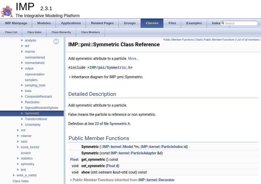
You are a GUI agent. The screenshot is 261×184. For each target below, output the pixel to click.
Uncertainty (33, 124)
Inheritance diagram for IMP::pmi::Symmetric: (105, 77)
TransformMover (36, 119)
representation (35, 74)
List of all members (248, 39)
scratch (26, 153)
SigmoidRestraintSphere (41, 108)
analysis (30, 40)
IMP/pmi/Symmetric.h (110, 67)
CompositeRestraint (38, 96)
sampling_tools (35, 85)
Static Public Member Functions (215, 39)
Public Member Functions (178, 39)
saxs (24, 141)
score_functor (30, 147)
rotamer (26, 136)
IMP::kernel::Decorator (156, 180)
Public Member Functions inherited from (122, 180)
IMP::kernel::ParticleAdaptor (133, 153)
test (23, 169)
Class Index (21, 181)
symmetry (27, 164)
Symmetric (32, 113)
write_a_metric (27, 175)
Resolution (32, 102)
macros (30, 51)
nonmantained (34, 63)
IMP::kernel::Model (117, 147)
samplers (31, 80)
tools (28, 91)
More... (133, 58)
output (29, 68)
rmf (23, 130)
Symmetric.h (120, 124)
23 (97, 124)
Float (74, 159)
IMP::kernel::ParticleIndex (162, 147)
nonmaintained (35, 57)
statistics (27, 158)
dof (27, 46)
